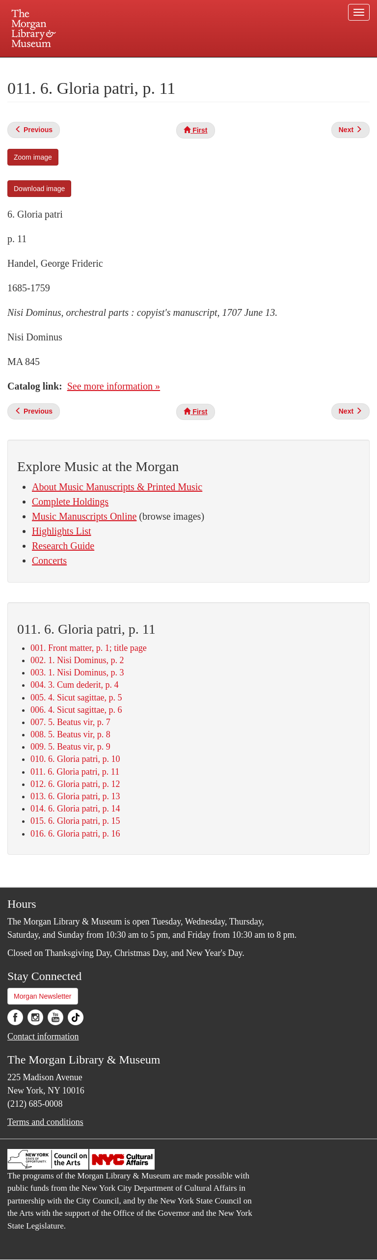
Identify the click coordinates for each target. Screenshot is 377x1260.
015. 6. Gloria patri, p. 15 (75, 821)
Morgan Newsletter (43, 996)
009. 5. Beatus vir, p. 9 (70, 747)
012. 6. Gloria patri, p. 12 (75, 784)
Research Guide (63, 545)
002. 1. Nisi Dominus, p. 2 (77, 660)
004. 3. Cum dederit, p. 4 (74, 685)
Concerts (49, 560)
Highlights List (61, 531)
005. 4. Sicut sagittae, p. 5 (76, 697)
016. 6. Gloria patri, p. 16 (75, 834)
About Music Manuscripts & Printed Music (117, 486)
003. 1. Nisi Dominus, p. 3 (77, 672)
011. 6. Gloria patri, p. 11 (74, 772)
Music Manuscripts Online (84, 516)
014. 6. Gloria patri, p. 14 (75, 808)
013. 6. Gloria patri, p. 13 (75, 796)
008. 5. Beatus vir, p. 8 (70, 734)
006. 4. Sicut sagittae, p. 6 (76, 710)
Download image (39, 189)
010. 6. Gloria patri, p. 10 (75, 759)
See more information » (113, 386)
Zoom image (33, 157)
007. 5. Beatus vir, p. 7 (70, 722)
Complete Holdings (70, 501)
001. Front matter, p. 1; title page (88, 648)
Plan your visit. (72, 65)
